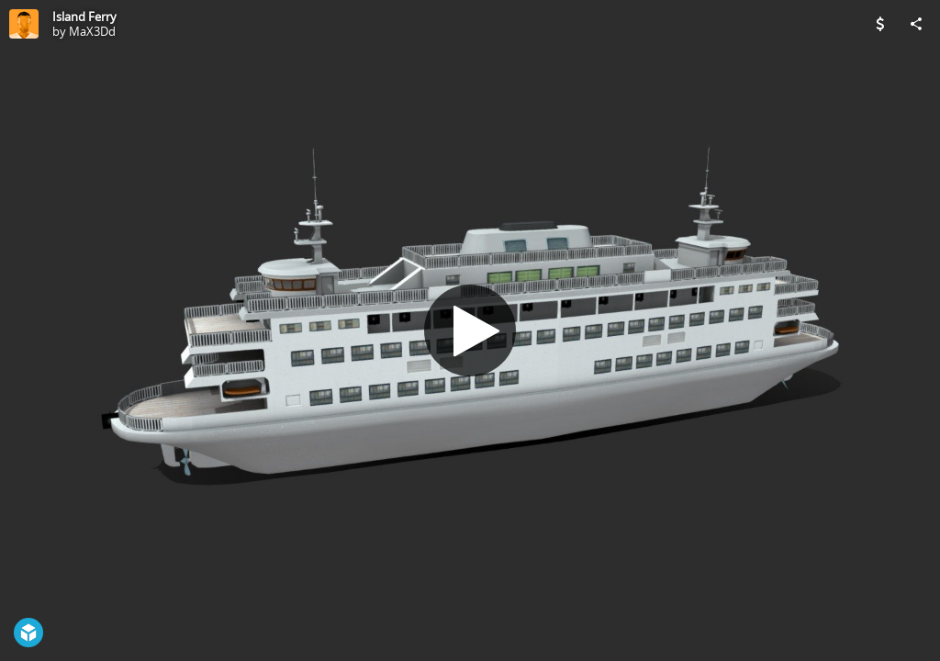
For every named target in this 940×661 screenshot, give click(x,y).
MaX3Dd (92, 31)
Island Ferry (84, 16)
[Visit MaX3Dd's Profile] (24, 24)
